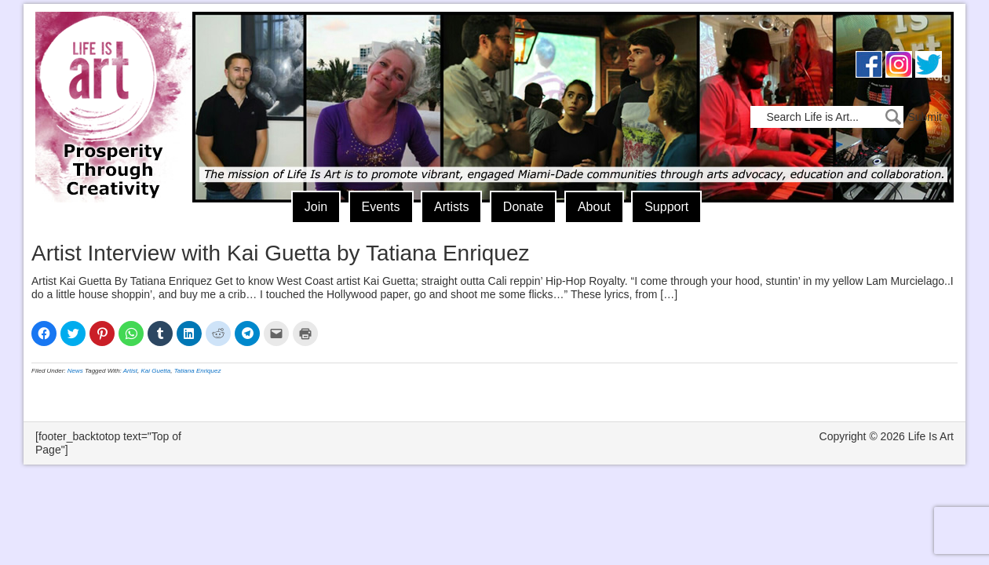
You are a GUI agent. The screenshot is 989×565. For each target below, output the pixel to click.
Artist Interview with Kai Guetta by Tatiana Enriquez (280, 253)
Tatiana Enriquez (197, 370)
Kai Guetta (155, 370)
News (75, 370)
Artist (130, 370)
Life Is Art (108, 84)
